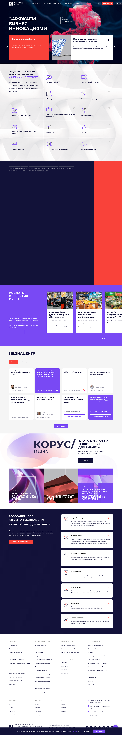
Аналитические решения (96, 645)
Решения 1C (92, 652)
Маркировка (39, 652)
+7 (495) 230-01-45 (95, 715)
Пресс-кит (12, 711)
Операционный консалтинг (17, 648)
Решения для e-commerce (96, 656)
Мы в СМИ (12, 707)
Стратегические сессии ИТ (17, 656)
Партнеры (64, 707)
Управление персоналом (42, 688)
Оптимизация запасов (15, 652)
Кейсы (49, 3)
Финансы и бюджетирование (44, 692)
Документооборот (40, 656)
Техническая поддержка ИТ (43, 681)
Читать (86, 461)
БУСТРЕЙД (65, 666)
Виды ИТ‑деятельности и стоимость (59, 725)
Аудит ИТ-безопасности (16, 677)
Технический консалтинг (16, 659)
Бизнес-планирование (95, 666)
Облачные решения (41, 670)
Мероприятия (39, 715)
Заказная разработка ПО (68, 645)
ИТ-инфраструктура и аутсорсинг (98, 663)
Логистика (92, 648)
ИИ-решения (39, 648)
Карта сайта (64, 715)
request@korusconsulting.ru (98, 711)
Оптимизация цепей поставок (97, 670)
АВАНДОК (92, 674)
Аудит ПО (12, 684)
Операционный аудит (15, 680)
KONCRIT (65, 670)
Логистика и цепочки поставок (44, 666)
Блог (54, 3)
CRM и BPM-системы (95, 659)
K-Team (64, 673)
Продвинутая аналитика (42, 677)
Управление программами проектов (19, 663)
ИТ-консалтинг (13, 645)
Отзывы (37, 707)
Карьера (60, 3)
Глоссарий (12, 715)
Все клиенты (17, 332)
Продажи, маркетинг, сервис (43, 674)
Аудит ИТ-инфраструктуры (17, 673)
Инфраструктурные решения (43, 659)
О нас (37, 704)
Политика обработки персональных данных (62, 724)
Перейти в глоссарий (21, 541)
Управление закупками (42, 684)
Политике (74, 731)
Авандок (64, 662)
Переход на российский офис (70, 652)
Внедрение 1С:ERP (40, 645)
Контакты (38, 711)
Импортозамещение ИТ (68, 648)
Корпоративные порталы (42, 663)
